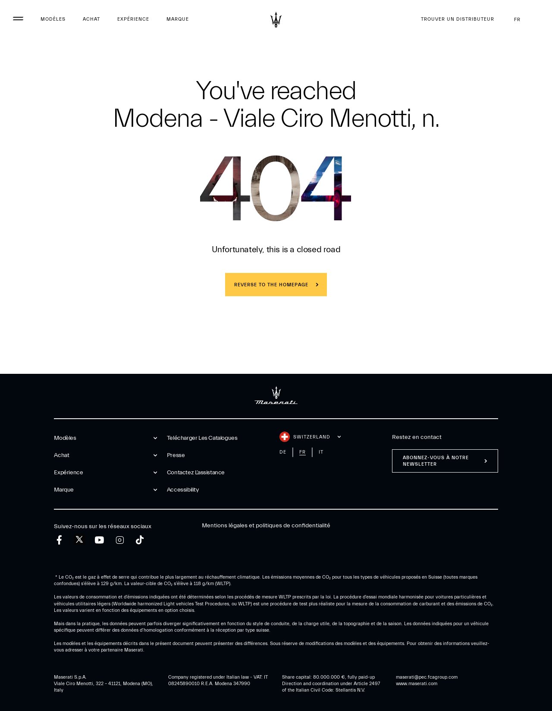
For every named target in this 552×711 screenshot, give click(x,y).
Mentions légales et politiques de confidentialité (266, 525)
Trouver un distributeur (457, 19)
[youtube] (99, 540)
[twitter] (79, 540)
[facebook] (59, 540)
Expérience (133, 19)
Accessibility (183, 489)
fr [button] (524, 19)
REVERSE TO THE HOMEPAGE (271, 285)
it (321, 452)
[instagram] (119, 540)
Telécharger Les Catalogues (202, 438)
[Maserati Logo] (276, 19)
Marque (177, 19)
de (282, 452)
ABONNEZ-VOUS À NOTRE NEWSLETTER (436, 461)
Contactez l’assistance (196, 472)
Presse (176, 455)
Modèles (53, 19)
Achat (91, 19)
